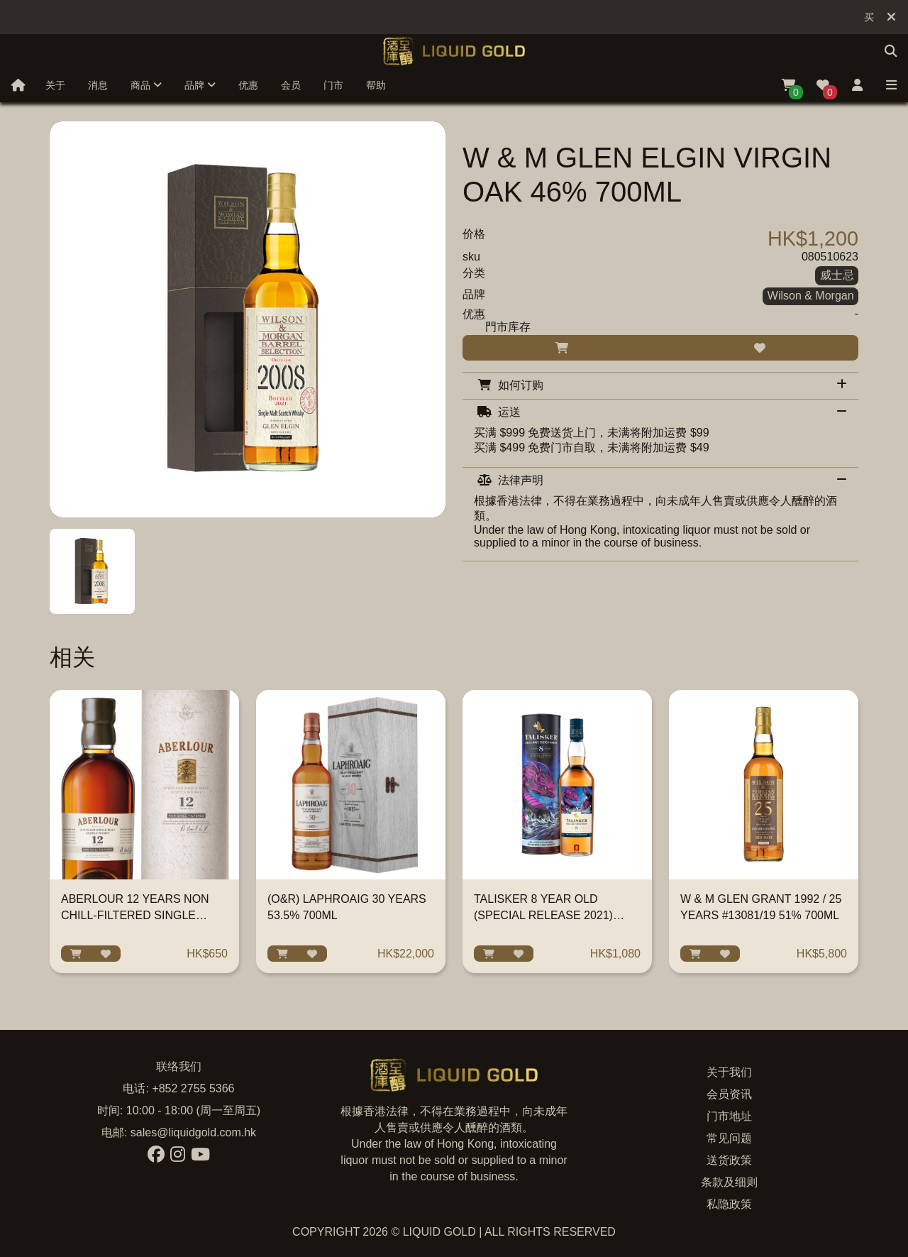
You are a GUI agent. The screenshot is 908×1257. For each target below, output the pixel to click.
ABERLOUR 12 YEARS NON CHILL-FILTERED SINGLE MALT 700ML (135, 915)
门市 (333, 85)
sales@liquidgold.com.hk (193, 1132)
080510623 (830, 257)
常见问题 (729, 1138)
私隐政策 (729, 1204)
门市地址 (729, 1116)
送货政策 (729, 1160)
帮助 (376, 85)
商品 (146, 85)
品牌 (200, 85)
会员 (291, 85)
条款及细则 (729, 1182)
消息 (98, 85)
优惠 (248, 85)
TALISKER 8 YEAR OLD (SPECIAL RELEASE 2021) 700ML (543, 915)
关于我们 (729, 1072)
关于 (55, 85)
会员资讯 (729, 1094)
